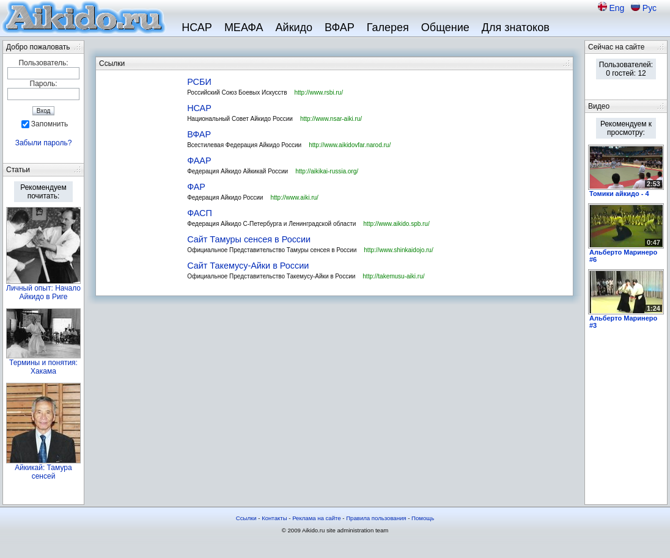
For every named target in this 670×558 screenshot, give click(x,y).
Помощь (422, 518)
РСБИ (199, 82)
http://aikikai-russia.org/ (326, 171)
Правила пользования (376, 518)
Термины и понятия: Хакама (43, 366)
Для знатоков (516, 27)
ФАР (196, 187)
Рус (649, 8)
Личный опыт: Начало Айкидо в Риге (43, 292)
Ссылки (246, 518)
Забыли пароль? (43, 143)
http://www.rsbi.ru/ (318, 92)
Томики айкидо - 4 (619, 193)
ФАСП (199, 213)
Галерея (388, 27)
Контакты (274, 518)
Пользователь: (43, 63)
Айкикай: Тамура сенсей (43, 471)
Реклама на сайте (316, 518)
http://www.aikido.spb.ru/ (396, 223)
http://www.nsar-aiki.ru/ (331, 118)
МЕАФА (243, 27)
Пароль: (43, 83)
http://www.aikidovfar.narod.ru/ (350, 145)
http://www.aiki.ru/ (294, 197)
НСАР (197, 27)
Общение (445, 27)
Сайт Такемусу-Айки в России (248, 265)
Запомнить (49, 124)
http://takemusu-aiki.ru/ (393, 276)
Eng (618, 8)
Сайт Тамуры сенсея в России (249, 239)
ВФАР (340, 27)
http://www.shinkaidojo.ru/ (398, 250)
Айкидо (294, 27)
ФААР (199, 160)
